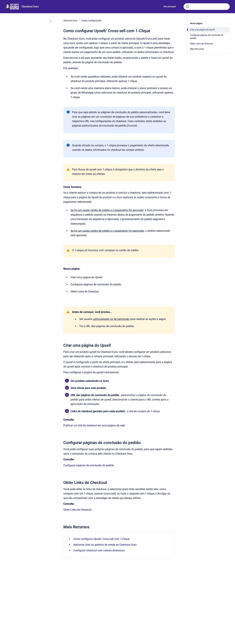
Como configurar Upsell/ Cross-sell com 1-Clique (101, 538)
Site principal (169, 6)
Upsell (146, 43)
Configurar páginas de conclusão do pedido (88, 465)
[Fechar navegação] (50, 21)
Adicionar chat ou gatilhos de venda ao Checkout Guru (105, 544)
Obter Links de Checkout (77, 509)
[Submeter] (187, 6)
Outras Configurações (91, 20)
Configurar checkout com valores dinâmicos (99, 550)
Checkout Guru (30, 6)
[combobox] (207, 6)
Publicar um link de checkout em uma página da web (94, 425)
